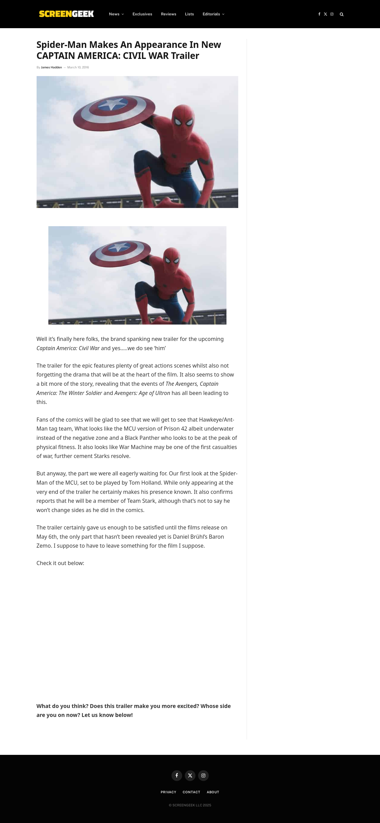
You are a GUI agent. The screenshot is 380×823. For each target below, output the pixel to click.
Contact (191, 792)
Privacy (168, 792)
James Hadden (51, 67)
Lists (189, 14)
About (213, 792)
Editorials (211, 14)
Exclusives (142, 14)
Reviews (168, 14)
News (114, 14)
